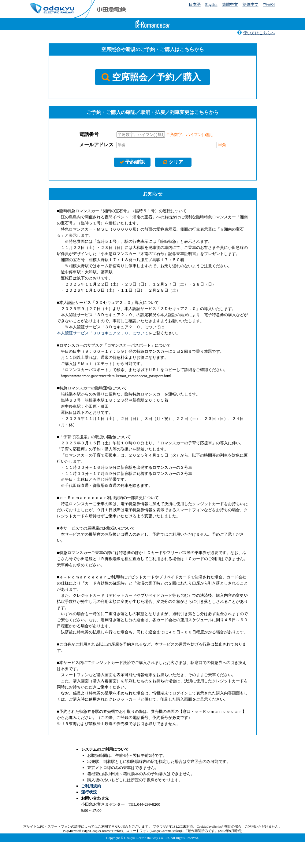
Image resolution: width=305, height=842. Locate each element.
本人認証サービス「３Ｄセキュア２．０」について (102, 333)
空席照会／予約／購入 (151, 77)
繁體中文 (230, 4)
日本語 (195, 4)
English (211, 4)
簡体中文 (251, 4)
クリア (173, 162)
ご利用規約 (91, 786)
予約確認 (132, 162)
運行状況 (89, 792)
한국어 (269, 4)
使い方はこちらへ (256, 33)
